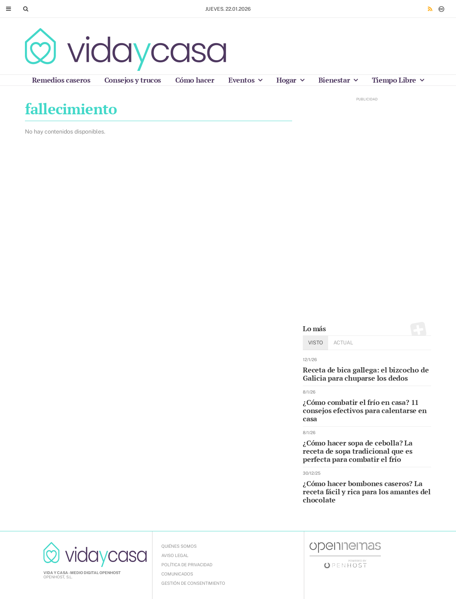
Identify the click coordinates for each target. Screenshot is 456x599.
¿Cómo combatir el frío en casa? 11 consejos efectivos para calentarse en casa (365, 410)
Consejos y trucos (132, 80)
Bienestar (335, 80)
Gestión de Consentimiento (193, 583)
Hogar (287, 80)
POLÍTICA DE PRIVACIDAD (186, 564)
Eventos (242, 80)
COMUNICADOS (177, 574)
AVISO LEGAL (174, 555)
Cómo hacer (194, 80)
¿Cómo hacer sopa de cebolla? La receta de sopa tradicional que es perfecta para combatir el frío (358, 451)
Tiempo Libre (395, 80)
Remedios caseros (61, 80)
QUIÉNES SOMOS (179, 546)
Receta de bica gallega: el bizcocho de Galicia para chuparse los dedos (366, 374)
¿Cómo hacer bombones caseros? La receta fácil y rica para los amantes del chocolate (367, 492)
